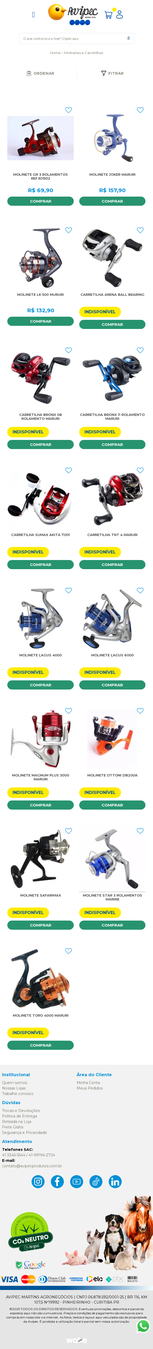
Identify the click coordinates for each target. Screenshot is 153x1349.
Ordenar (40, 73)
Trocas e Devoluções (21, 1110)
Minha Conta (88, 1082)
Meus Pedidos (90, 1088)
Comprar (40, 201)
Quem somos (14, 1082)
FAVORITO (68, 110)
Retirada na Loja (16, 1121)
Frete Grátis (12, 1127)
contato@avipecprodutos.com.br (32, 1166)
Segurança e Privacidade (24, 1132)
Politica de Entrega (19, 1116)
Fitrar (112, 73)
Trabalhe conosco (18, 1093)
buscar (128, 38)
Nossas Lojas (14, 1088)
